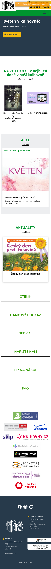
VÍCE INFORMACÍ (11, 34)
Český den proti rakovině (25, 274)
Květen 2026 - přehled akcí (17, 150)
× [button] (48, 3)
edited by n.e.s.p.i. (25, 563)
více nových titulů (25, 79)
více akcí (25, 144)
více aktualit (25, 232)
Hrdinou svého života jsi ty (13, 117)
